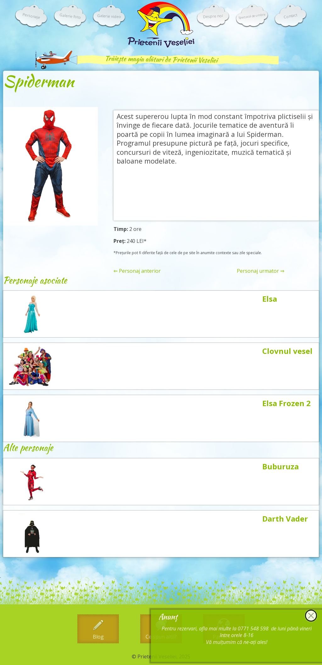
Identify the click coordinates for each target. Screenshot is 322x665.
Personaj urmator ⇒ (260, 271)
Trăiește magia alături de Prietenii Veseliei (161, 59)
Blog (98, 636)
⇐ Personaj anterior (137, 271)
